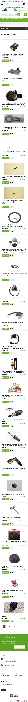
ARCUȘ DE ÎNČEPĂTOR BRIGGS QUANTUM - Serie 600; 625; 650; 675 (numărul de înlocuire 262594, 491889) (14, 225)
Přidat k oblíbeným (10, 61)
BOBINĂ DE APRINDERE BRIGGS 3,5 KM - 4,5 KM (13, 298)
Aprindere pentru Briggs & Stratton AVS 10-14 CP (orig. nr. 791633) (14, 128)
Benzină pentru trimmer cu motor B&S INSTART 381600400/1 (14, 274)
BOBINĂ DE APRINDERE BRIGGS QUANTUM (12, 322)
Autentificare (4, 4)
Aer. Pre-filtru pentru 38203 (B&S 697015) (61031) (12, 79)
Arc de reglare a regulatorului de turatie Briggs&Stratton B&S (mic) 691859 (12, 201)
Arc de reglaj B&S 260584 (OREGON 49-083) (13, 152)
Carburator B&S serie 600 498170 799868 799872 (12, 591)
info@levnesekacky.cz (9, 665)
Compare (12, 61)
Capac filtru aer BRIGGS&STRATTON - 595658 (14, 542)
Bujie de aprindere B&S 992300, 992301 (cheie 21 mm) (14, 420)
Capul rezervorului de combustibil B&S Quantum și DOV (12, 567)
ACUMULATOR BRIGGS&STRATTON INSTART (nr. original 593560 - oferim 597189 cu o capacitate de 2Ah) (14, 55)
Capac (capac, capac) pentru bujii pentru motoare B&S (13, 469)
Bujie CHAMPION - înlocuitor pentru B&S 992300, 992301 (12, 396)
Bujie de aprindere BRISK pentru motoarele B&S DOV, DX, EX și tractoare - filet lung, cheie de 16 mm (14, 445)
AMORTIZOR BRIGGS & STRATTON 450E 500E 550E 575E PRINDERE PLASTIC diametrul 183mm (14, 103)
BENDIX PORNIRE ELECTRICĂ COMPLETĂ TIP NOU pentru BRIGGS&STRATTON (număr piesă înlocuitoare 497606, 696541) (14, 250)
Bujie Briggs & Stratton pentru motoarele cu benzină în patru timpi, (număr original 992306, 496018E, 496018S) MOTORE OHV (14, 372)
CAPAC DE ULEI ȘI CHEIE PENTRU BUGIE (11, 517)
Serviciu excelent (19, 647)
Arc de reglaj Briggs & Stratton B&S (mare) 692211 (13, 177)
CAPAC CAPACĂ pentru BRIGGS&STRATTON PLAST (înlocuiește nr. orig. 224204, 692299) (13, 493)
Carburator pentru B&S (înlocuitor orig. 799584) (12, 615)
